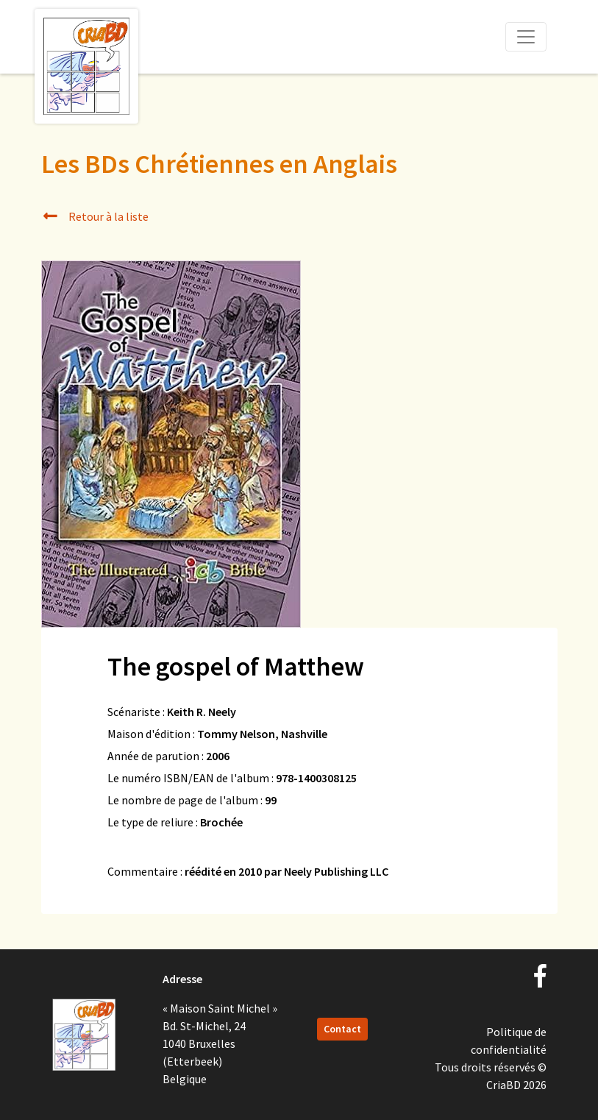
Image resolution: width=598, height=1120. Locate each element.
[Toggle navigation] (526, 37)
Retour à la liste (95, 216)
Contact (342, 1028)
